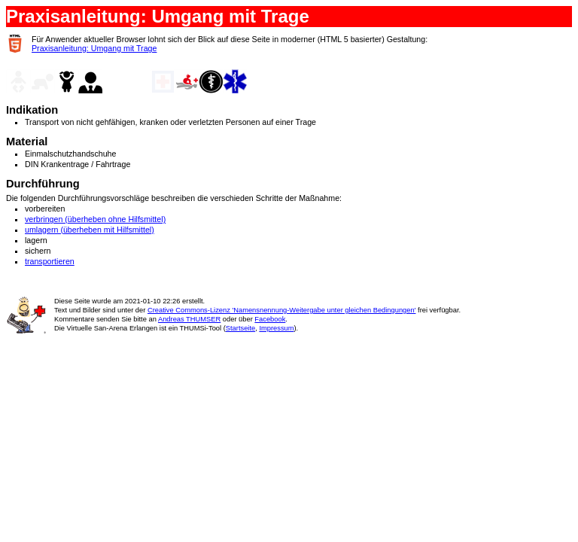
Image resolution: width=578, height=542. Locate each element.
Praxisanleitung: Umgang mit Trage (94, 48)
